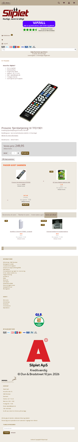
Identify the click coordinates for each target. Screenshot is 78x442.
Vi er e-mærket (11, 68)
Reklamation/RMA (8, 283)
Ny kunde (5, 280)
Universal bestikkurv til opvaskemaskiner (57, 231)
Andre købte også (37, 215)
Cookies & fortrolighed (9, 266)
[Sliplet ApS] (15, 13)
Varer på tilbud (50, 215)
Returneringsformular (9, 285)
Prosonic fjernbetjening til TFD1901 (21, 182)
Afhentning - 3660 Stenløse (10, 262)
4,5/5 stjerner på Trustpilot (14, 78)
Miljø (4, 278)
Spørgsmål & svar (7, 287)
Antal (5, 153)
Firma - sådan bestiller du (10, 273)
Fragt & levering (7, 274)
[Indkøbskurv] (39, 35)
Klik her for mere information (10, 135)
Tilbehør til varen (23, 215)
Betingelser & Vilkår (8, 264)
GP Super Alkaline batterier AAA (61, 182)
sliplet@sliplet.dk (15, 75)
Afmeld (13, 432)
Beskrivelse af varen (9, 215)
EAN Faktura (6, 269)
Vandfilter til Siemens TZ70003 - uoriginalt (21, 231)
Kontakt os (6, 276)
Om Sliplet (6, 281)
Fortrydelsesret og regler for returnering (14, 271)
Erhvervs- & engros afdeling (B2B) (12, 267)
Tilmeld (6, 432)
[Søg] (75, 49)
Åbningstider (6, 289)
